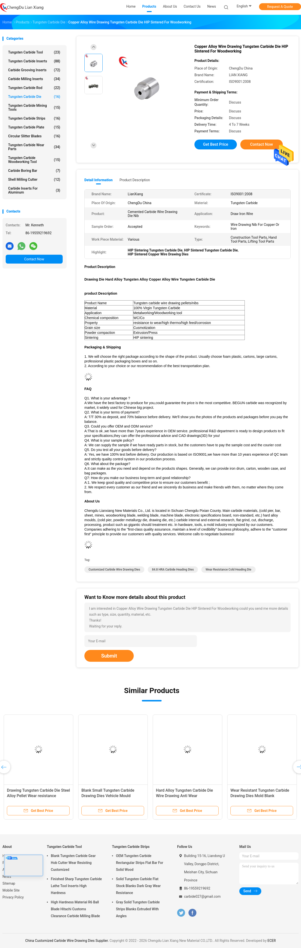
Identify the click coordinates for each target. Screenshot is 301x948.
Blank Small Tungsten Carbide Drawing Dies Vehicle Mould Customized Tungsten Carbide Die (111, 796)
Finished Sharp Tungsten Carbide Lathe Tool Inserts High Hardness (76, 886)
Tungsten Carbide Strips (34, 118)
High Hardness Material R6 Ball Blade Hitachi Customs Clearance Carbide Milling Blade (75, 909)
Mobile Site (11, 890)
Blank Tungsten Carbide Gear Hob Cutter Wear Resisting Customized (73, 863)
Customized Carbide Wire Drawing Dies (114, 569)
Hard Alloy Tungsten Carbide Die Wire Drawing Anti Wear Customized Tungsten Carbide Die (186, 796)
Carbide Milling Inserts (34, 78)
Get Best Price (215, 144)
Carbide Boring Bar (34, 170)
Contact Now (34, 259)
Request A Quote (280, 7)
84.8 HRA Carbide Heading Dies (173, 569)
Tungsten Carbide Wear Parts (34, 147)
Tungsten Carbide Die (34, 96)
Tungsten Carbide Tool (34, 52)
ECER (271, 941)
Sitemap (8, 883)
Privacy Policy (13, 897)
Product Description (134, 180)
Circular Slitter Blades (34, 136)
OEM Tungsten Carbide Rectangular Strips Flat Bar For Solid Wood (139, 863)
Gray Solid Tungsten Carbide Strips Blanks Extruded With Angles (138, 909)
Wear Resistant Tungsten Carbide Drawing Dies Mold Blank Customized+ (259, 796)
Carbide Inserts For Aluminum (34, 190)
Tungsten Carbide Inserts (34, 61)
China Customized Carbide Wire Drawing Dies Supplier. (67, 941)
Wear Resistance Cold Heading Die (228, 569)
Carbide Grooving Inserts (34, 70)
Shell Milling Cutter (34, 179)
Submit (109, 656)
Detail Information (98, 180)
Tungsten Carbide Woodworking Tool (34, 160)
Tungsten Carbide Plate (34, 127)
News (6, 876)
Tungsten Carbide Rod (34, 87)
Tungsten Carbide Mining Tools (34, 107)
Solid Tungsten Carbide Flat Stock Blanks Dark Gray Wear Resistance (138, 886)
